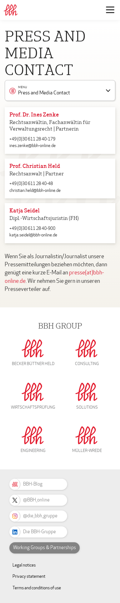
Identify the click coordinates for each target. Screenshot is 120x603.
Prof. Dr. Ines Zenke (34, 115)
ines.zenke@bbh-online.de (32, 145)
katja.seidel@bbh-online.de (33, 235)
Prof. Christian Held (34, 166)
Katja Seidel (24, 211)
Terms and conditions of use (36, 588)
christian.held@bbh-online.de (35, 190)
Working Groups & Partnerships (44, 547)
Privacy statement (28, 576)
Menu (22, 87)
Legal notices (24, 565)
